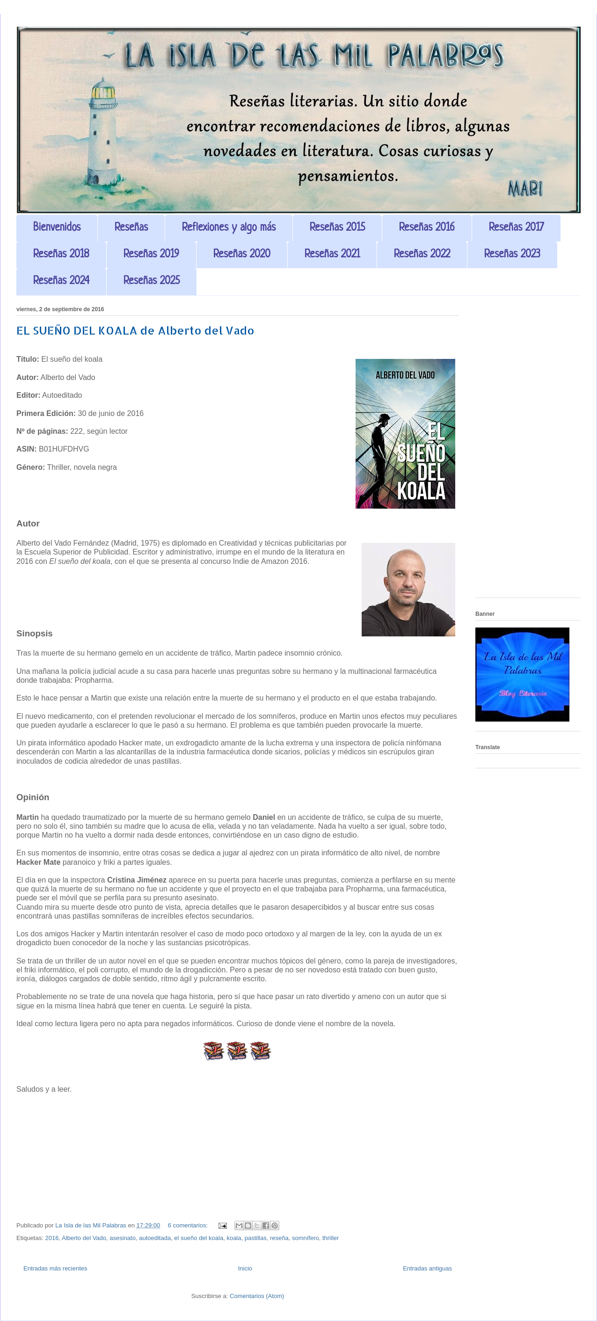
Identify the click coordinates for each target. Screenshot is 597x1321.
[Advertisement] (528, 450)
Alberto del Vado (84, 1237)
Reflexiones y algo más (229, 228)
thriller (330, 1237)
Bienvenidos (56, 228)
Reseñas (131, 228)
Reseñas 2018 (61, 255)
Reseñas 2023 (512, 255)
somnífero (305, 1237)
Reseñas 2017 (516, 228)
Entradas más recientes (55, 1268)
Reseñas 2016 (427, 228)
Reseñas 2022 (422, 255)
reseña (279, 1237)
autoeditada (155, 1237)
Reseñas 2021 (332, 255)
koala (233, 1237)
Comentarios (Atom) (257, 1295)
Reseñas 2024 (61, 281)
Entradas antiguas (427, 1268)
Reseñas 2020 (241, 255)
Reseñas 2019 (151, 255)
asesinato (122, 1237)
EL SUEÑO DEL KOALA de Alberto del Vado (135, 330)
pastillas (256, 1237)
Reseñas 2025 (152, 281)
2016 (51, 1237)
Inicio (245, 1268)
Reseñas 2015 (337, 228)
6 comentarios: (189, 1225)
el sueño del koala (198, 1237)
